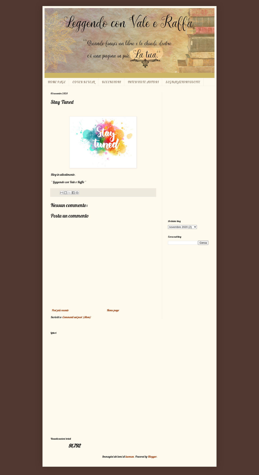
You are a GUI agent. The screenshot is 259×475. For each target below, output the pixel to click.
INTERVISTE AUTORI (143, 82)
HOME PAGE (57, 82)
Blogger (152, 456)
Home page (113, 310)
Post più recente (60, 310)
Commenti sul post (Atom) (76, 317)
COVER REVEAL (83, 82)
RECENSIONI (111, 82)
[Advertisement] (188, 153)
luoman (129, 456)
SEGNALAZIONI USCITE (183, 82)
